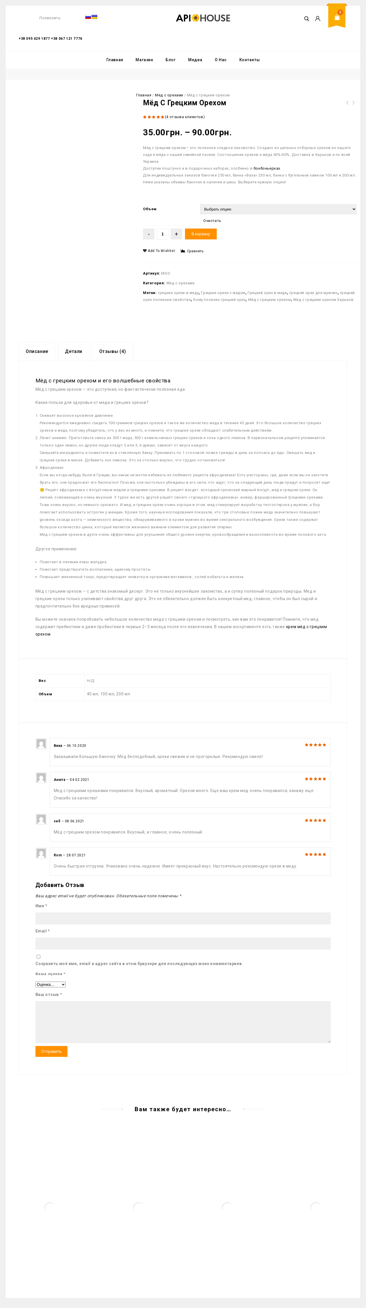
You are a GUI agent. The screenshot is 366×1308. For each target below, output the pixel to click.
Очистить (212, 221)
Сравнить (195, 251)
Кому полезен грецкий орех (219, 299)
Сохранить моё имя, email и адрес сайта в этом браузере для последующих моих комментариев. (139, 963)
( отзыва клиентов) (185, 117)
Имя (41, 906)
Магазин (144, 59)
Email (42, 931)
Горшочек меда (347, 106)
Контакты (249, 59)
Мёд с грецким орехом (269, 299)
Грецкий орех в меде (267, 293)
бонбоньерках (267, 168)
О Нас (221, 59)
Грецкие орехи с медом (223, 293)
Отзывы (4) (112, 351)
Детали (73, 351)
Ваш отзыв (48, 994)
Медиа (195, 59)
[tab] (37, 351)
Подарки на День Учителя (354, 106)
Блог (171, 59)
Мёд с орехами (169, 95)
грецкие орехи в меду (178, 293)
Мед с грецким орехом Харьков (323, 299)
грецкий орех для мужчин (313, 293)
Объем (150, 209)
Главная (114, 59)
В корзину (201, 234)
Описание (37, 351)
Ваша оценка (50, 974)
